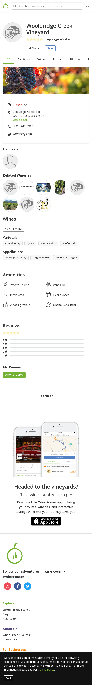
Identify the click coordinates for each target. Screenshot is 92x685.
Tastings (24, 59)
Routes (58, 59)
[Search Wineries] (47, 6)
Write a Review (14, 375)
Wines (41, 59)
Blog (6, 614)
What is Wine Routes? (17, 635)
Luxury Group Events (16, 609)
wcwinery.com (22, 134)
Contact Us (10, 639)
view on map (20, 119)
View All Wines (14, 228)
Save (50, 48)
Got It (9, 678)
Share (34, 48)
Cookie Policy (46, 669)
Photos (75, 59)
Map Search (10, 618)
